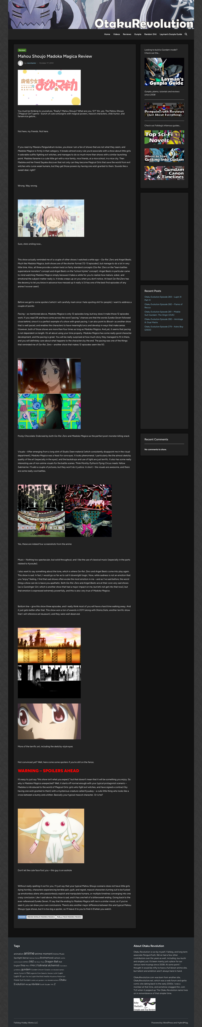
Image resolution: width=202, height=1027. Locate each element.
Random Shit (150, 34)
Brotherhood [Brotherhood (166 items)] (46, 957)
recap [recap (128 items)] (28, 984)
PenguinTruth (149, 955)
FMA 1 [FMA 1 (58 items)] (27, 966)
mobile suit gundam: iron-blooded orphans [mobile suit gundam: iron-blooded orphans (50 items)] (45, 980)
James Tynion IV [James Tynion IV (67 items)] (20, 973)
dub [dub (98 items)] (60, 962)
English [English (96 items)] (17, 965)
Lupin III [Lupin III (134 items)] (17, 976)
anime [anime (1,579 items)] (29, 953)
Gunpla (137, 34)
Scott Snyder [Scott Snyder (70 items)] (45, 984)
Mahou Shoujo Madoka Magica (41, 917)
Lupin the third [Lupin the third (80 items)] (37, 976)
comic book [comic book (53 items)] (18, 962)
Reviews (127, 34)
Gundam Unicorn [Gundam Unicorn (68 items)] (37, 970)
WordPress (168, 1022)
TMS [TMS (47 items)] (52, 984)
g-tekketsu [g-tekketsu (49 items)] (17, 970)
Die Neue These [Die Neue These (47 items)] (39, 962)
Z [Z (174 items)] (55, 984)
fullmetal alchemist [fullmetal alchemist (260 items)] (48, 965)
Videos (116, 34)
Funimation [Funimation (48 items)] (63, 966)
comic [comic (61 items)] (63, 958)
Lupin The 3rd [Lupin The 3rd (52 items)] (26, 976)
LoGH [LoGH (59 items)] (55, 973)
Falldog (169, 952)
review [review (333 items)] (35, 984)
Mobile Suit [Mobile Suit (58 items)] (61, 976)
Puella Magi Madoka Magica (69, 917)
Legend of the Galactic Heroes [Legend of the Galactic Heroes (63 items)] (41, 973)
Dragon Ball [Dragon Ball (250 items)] (51, 961)
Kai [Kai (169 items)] (28, 973)
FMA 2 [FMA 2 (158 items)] (33, 965)
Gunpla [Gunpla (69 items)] (47, 970)
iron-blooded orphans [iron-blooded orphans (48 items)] (57, 970)
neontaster (31, 63)
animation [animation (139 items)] (18, 953)
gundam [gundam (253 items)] (26, 969)
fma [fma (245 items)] (23, 965)
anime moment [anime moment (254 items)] (44, 953)
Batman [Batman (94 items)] (26, 958)
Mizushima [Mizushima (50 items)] (53, 976)
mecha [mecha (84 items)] (46, 976)
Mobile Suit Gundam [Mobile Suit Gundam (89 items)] (22, 980)
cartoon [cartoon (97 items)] (57, 958)
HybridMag (182, 1022)
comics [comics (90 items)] (25, 962)
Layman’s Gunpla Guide (171, 34)
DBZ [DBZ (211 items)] (31, 961)
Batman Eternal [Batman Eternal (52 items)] (34, 958)
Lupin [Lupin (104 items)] (60, 973)
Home (107, 34)
